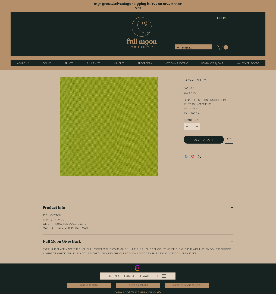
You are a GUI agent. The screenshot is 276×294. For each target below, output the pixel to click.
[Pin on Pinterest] (193, 156)
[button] (222, 47)
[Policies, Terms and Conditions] (187, 285)
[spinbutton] (192, 126)
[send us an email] (89, 285)
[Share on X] (199, 156)
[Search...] (193, 47)
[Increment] (197, 126)
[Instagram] (137, 268)
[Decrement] (186, 126)
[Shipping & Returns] (138, 285)
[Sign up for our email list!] (137, 276)
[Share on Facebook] (186, 156)
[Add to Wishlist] (229, 140)
